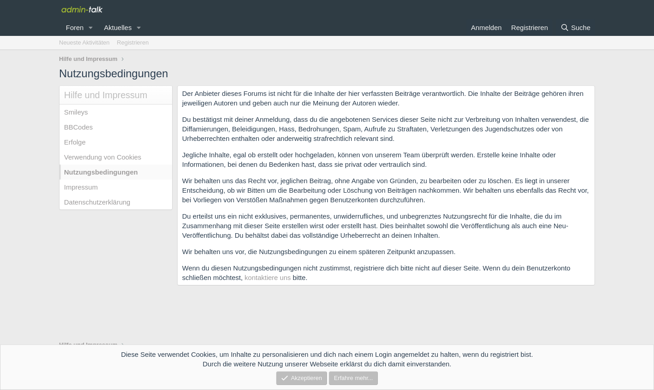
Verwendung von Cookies (102, 157)
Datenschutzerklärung (97, 202)
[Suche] (575, 27)
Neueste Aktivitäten (84, 42)
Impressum (81, 187)
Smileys (76, 112)
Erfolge (75, 142)
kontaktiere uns (268, 277)
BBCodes (78, 127)
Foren (75, 27)
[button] (90, 27)
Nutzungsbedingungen (101, 172)
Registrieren (133, 42)
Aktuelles (118, 27)
